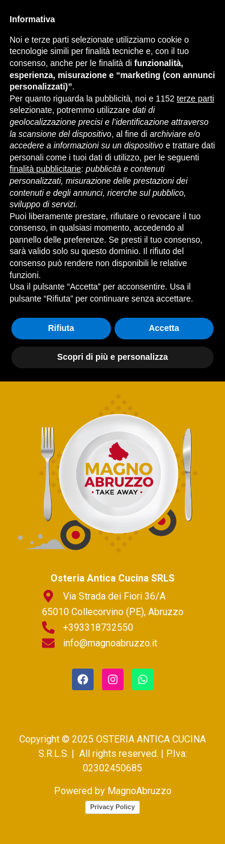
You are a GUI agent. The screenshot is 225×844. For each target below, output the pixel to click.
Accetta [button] (164, 791)
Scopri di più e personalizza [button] (112, 819)
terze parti (195, 561)
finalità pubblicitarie (45, 632)
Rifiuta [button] (61, 791)
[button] (112, 138)
